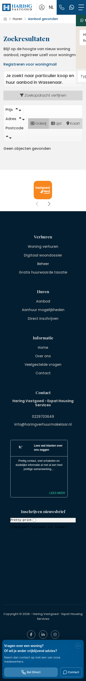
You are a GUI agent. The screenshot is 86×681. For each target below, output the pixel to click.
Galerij (38, 123)
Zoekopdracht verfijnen (43, 95)
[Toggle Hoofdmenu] (81, 7)
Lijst (56, 123)
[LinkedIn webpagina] (43, 634)
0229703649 (43, 416)
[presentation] (37, 203)
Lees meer (57, 493)
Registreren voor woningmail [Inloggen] (30, 64)
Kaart (73, 123)
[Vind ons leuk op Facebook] (31, 634)
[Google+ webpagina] (55, 634)
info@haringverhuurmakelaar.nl (43, 424)
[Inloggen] (42, 7)
